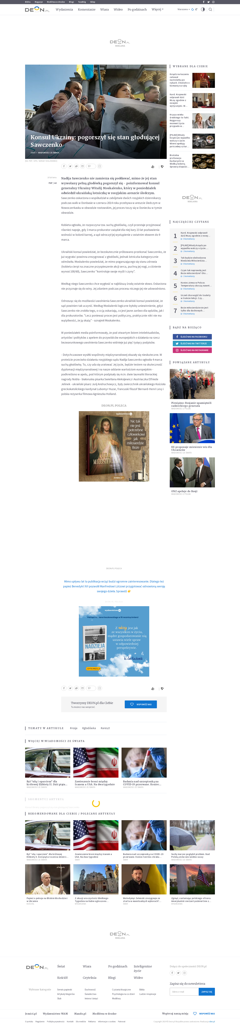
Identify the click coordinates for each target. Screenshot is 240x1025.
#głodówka (89, 728)
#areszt (105, 728)
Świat (33, 152)
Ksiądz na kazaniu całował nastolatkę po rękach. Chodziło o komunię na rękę (180, 80)
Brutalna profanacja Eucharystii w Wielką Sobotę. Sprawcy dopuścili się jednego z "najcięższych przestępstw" (179, 165)
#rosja (73, 728)
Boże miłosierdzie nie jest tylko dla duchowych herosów (194, 310)
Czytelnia (89, 978)
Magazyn (39, 2)
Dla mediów (81, 1021)
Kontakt (70, 1021)
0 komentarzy (188, 239)
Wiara (104, 9)
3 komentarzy (188, 301)
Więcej (156, 9)
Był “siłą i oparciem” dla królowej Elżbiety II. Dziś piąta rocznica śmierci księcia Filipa (46, 784)
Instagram (213, 2)
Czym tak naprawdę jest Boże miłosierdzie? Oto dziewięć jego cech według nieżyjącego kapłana (195, 274)
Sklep (92, 2)
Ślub (59, 998)
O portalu (29, 1021)
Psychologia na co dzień (123, 994)
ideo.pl (212, 1021)
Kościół (30, 904)
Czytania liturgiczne (121, 989)
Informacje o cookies (107, 1021)
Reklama (92, 1021)
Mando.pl (80, 1013)
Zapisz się (206, 991)
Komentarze (87, 9)
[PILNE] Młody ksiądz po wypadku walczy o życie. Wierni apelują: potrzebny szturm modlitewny (180, 142)
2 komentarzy (188, 251)
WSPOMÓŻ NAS (204, 1013)
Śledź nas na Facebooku (191, 336)
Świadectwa (90, 994)
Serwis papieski (64, 989)
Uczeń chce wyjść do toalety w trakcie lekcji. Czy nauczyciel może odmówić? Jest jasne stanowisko (195, 299)
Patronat (121, 1021)
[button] (203, 9)
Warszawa (183, 9)
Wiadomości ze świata (48, 152)
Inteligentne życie (143, 969)
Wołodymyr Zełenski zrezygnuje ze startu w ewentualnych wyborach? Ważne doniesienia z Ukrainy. (141, 901)
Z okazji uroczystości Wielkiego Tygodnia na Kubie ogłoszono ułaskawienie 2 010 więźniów (91, 901)
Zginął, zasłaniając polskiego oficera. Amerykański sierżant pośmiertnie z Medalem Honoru (191, 901)
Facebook (203, 2)
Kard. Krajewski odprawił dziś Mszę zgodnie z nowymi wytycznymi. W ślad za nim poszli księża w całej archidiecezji (179, 104)
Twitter (208, 2)
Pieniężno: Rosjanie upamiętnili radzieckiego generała (191, 404)
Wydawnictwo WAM (55, 1013)
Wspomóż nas (141, 704)
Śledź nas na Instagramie (192, 350)
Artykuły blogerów (66, 994)
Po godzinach (137, 9)
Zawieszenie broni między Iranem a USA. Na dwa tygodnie (95, 783)
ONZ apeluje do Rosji (184, 491)
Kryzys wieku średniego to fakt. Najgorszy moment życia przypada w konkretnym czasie (180, 121)
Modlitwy (116, 998)
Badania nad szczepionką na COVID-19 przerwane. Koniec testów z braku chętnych (141, 784)
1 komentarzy (188, 276)
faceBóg (82, 2)
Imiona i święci (91, 998)
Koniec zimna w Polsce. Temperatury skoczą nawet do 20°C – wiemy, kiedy (195, 285)
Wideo (118, 9)
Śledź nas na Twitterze (191, 343)
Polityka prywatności (55, 1021)
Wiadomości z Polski (181, 408)
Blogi (71, 2)
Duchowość (90, 989)
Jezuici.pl (31, 1013)
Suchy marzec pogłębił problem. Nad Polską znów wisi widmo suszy (190, 855)
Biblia (27, 2)
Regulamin (40, 1021)
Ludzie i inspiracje (147, 994)
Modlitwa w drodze (56, 2)
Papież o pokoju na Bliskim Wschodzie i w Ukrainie (47, 900)
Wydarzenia (64, 9)
